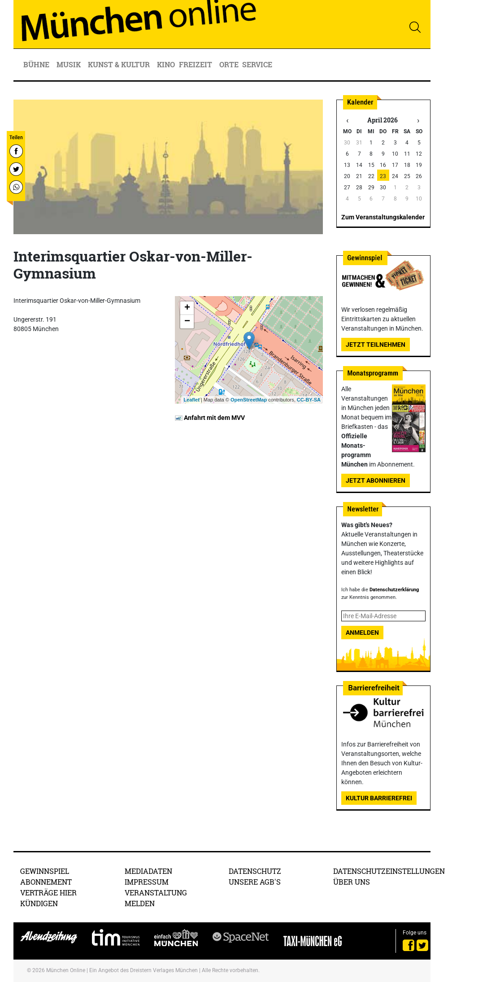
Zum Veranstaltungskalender (383, 217)
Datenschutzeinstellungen (389, 871)
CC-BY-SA (309, 399)
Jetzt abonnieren (375, 480)
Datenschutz (255, 871)
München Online (65, 970)
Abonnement (46, 881)
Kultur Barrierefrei (379, 798)
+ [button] (187, 308)
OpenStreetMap (248, 399)
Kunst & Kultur (120, 64)
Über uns (351, 881)
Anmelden (362, 632)
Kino (166, 64)
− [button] (187, 321)
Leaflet (191, 399)
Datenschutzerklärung (394, 590)
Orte (229, 64)
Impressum (147, 881)
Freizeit (196, 64)
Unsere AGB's (255, 881)
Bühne (37, 64)
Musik (70, 64)
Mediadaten (148, 871)
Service (258, 64)
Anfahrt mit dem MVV (210, 417)
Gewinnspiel (44, 871)
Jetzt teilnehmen (375, 344)
